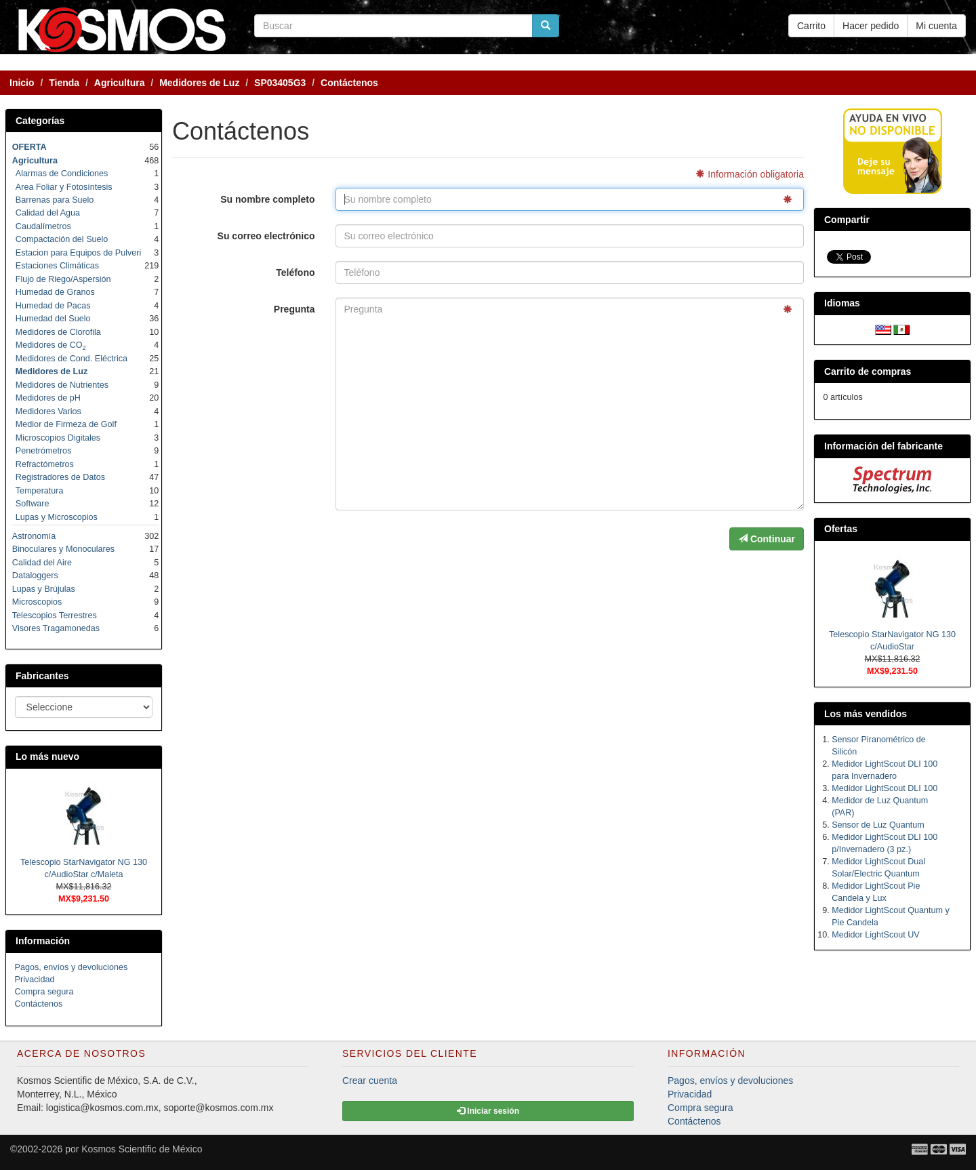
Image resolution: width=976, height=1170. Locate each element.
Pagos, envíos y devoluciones (71, 967)
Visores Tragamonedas (56, 628)
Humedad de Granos (55, 292)
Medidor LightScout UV (876, 935)
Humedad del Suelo (53, 318)
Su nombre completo (267, 199)
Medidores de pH (48, 398)
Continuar (766, 538)
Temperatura (40, 491)
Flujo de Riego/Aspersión (63, 279)
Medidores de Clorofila (58, 332)
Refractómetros (45, 464)
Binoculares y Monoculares (63, 549)
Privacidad (35, 979)
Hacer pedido (870, 25)
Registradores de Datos (60, 477)
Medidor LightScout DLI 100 (884, 788)
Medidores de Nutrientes (62, 385)
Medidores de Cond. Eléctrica (71, 358)
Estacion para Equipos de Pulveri (79, 253)
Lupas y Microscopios (57, 517)
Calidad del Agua (48, 213)
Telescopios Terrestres (54, 615)
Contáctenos (39, 1004)
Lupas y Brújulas (43, 589)
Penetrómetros (44, 451)
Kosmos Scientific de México (141, 1149)
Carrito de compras (867, 371)
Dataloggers (35, 575)
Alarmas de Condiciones (62, 173)
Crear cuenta (369, 1080)
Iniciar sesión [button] (488, 1111)
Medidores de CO (51, 345)
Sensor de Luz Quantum (878, 825)
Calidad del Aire (42, 562)
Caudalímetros (43, 226)
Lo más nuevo (47, 756)
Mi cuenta (936, 25)
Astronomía (34, 536)
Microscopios (37, 602)
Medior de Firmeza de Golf (66, 424)
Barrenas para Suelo (55, 200)
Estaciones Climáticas (57, 265)
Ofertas (840, 528)
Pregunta (294, 309)
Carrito (811, 25)
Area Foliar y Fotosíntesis (64, 187)
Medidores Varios (48, 411)
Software (32, 503)
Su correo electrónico (266, 235)
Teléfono (295, 272)
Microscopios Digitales (58, 438)
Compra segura (44, 991)
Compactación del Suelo (62, 239)
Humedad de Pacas (53, 305)
